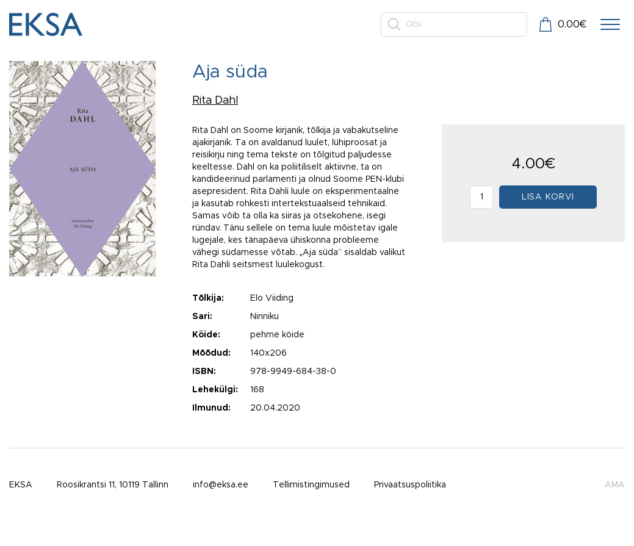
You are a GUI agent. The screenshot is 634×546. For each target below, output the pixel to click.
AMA (615, 485)
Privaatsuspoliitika (410, 485)
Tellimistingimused (311, 485)
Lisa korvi (548, 197)
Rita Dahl (215, 100)
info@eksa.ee (220, 485)
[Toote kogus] (481, 197)
